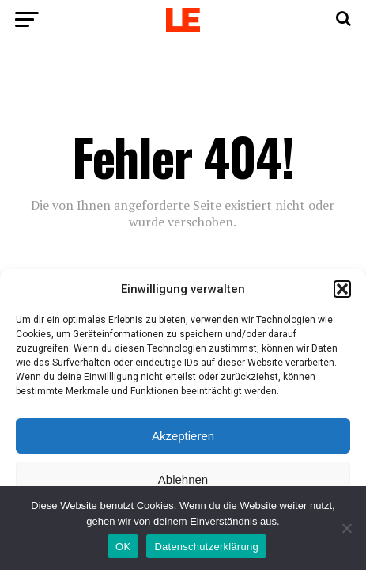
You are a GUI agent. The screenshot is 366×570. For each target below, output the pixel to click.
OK (122, 547)
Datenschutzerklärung (206, 547)
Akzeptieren (183, 436)
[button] (342, 289)
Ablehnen (183, 479)
